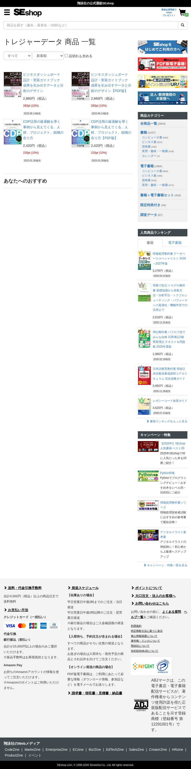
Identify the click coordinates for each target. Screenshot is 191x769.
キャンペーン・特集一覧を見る (165, 565)
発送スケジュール (83, 588)
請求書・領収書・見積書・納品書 (94, 693)
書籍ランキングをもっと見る (166, 421)
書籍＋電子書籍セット (157, 195)
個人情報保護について (144, 635)
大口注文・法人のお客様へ (153, 596)
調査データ (148, 215)
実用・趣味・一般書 (158, 151)
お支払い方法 (16, 610)
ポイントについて (146, 588)
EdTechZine (115, 749)
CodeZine (12, 749)
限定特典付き (150, 205)
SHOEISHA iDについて (144, 650)
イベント (35, 755)
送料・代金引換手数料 (23, 588)
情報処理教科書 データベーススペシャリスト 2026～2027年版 (169, 258)
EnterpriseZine (57, 749)
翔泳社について (140, 645)
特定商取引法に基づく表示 (147, 630)
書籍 (143, 132)
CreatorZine (158, 749)
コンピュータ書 (155, 137)
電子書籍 (147, 166)
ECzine (78, 749)
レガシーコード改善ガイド (170, 400)
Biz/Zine (95, 749)
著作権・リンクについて (145, 640)
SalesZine (136, 749)
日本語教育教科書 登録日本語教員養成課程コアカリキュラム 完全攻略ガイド (170, 373)
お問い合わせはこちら (150, 603)
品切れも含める (78, 56)
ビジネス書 (152, 142)
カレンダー (151, 156)
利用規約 (136, 625)
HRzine (177, 749)
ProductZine (14, 755)
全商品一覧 (148, 123)
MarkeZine (32, 749)
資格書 (149, 146)
